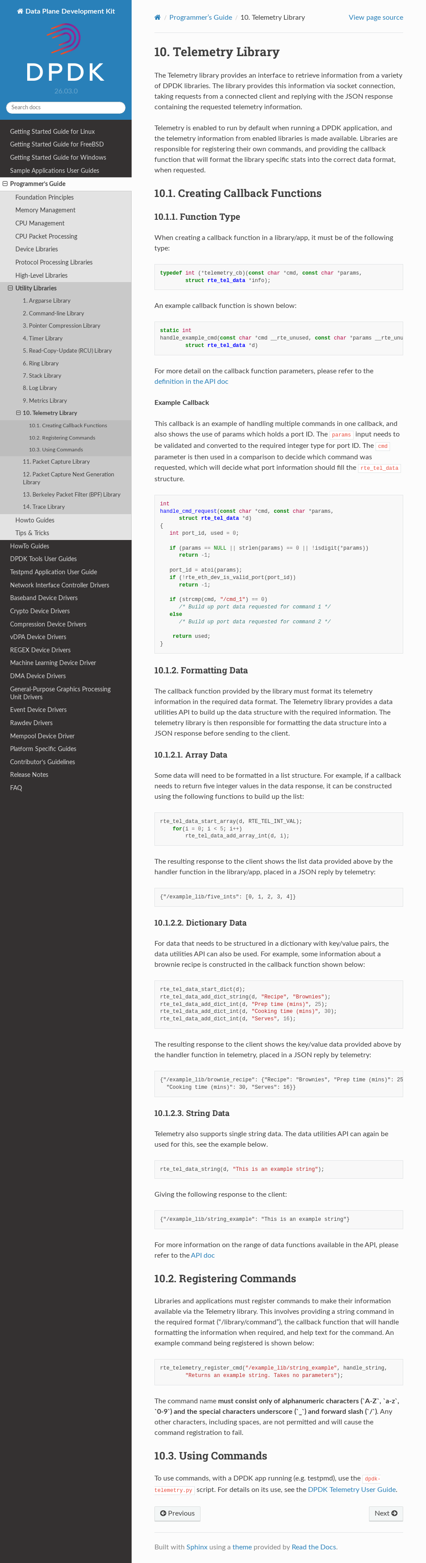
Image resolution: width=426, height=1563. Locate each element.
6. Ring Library (41, 364)
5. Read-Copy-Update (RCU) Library (67, 351)
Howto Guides (34, 520)
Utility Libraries (32, 289)
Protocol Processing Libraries (54, 262)
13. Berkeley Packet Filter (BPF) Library (72, 495)
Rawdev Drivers (31, 723)
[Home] (157, 17)
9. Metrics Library (45, 401)
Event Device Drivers (38, 710)
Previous (177, 1513)
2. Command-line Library (53, 314)
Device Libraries (36, 249)
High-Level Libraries (41, 275)
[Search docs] (66, 107)
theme (242, 1547)
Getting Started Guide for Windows (58, 157)
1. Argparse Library (47, 301)
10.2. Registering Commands (62, 438)
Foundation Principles (44, 197)
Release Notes (29, 775)
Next (386, 1513)
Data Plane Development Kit (69, 45)
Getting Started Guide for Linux (52, 132)
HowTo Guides (29, 546)
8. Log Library (40, 388)
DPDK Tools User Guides (43, 559)
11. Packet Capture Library (56, 462)
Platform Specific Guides (43, 749)
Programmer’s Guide (34, 184)
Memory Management (45, 210)
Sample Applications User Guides (54, 171)
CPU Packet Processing (46, 236)
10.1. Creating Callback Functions (68, 425)
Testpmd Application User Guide (53, 572)
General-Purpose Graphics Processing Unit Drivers (60, 693)
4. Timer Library (43, 339)
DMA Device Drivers (38, 676)
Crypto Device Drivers (40, 611)
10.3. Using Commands (56, 449)
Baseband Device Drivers (44, 598)
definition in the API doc (191, 381)
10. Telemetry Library (47, 414)
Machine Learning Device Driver (53, 663)
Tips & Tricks (32, 533)
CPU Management (39, 223)
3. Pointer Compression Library (61, 326)
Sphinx (197, 1547)
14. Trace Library (44, 507)
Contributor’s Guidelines (42, 762)
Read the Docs (314, 1547)
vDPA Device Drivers (38, 637)
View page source (376, 17)
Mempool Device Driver (42, 736)
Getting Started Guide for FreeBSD (57, 144)
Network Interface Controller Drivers (59, 585)
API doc (203, 1255)
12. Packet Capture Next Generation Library (68, 479)
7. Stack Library (42, 376)
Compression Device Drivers (48, 624)
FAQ (16, 788)
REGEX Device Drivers (40, 650)
